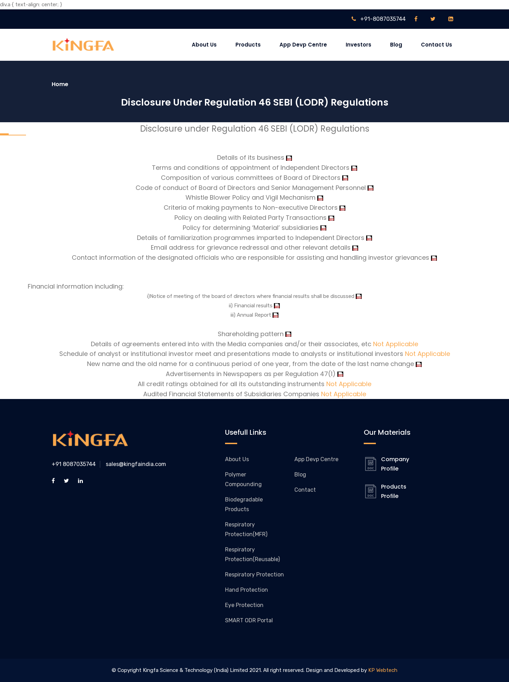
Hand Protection (246, 590)
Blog (396, 44)
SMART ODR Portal (249, 620)
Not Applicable (395, 344)
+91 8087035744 (74, 464)
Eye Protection (244, 605)
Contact (305, 489)
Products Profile (393, 491)
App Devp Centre (303, 44)
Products (248, 44)
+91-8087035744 (379, 19)
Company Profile (395, 464)
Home (60, 84)
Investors (358, 44)
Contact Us (436, 44)
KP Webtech (382, 670)
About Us (204, 44)
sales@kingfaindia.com (136, 464)
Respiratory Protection (254, 574)
